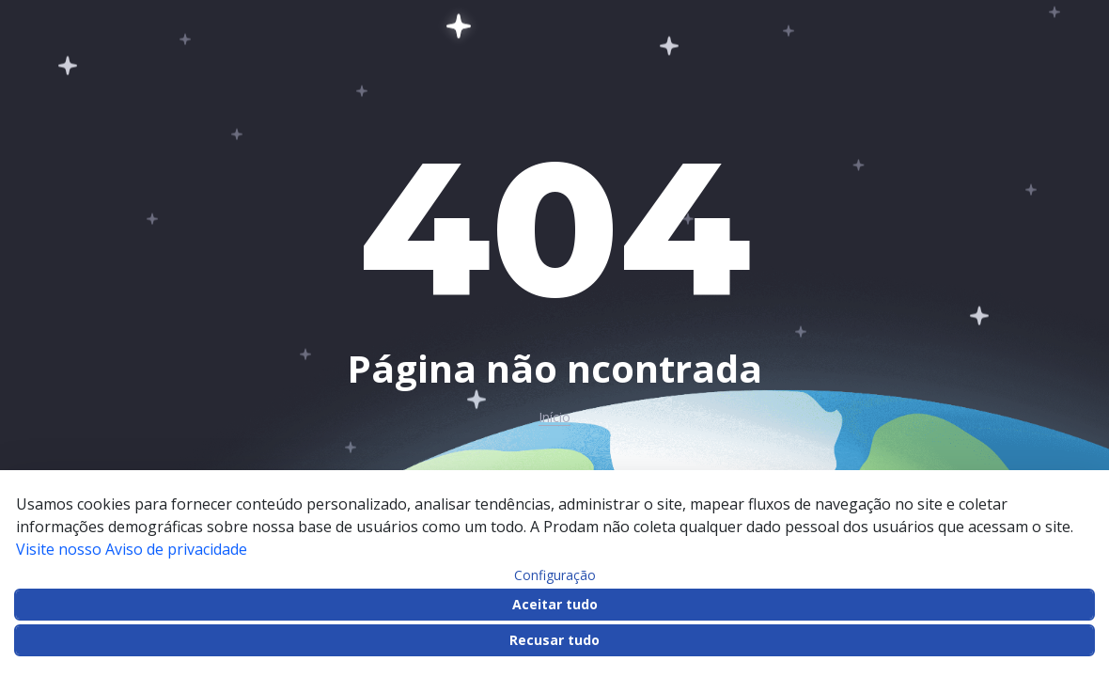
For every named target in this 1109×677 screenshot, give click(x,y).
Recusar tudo (554, 640)
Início (554, 417)
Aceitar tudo (555, 604)
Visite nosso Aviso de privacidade (131, 549)
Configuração (555, 575)
